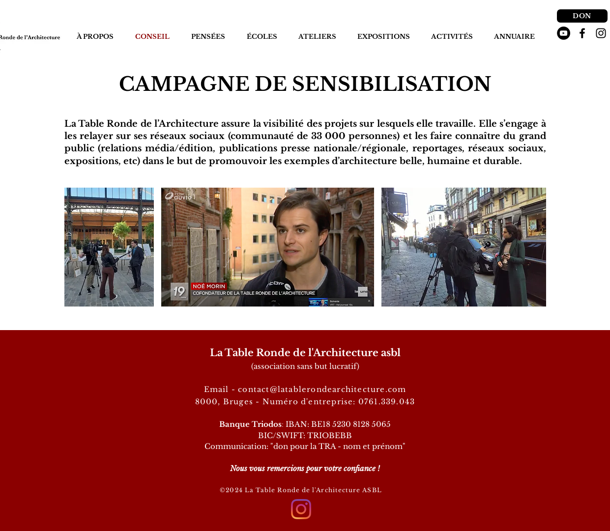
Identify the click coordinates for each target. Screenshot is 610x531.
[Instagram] (301, 509)
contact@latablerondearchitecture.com (322, 389)
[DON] (582, 16)
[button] (208, 37)
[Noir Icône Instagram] (601, 33)
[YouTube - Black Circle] (563, 33)
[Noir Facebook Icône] (582, 33)
